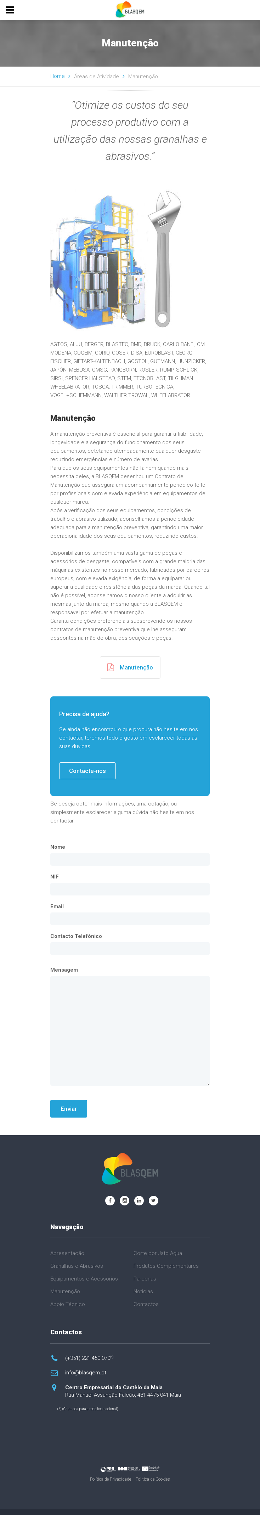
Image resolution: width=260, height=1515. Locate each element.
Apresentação (67, 1253)
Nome (57, 847)
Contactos (146, 1304)
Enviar (69, 1108)
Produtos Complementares (166, 1266)
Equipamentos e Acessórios (84, 1279)
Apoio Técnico (67, 1304)
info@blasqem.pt (85, 1372)
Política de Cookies (153, 1479)
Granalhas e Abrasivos (76, 1266)
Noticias (143, 1291)
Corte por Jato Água (158, 1253)
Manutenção (130, 667)
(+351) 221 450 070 (89, 1358)
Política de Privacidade (110, 1479)
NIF (54, 877)
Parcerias (145, 1279)
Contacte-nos (87, 770)
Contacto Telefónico (76, 936)
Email (57, 906)
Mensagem (64, 970)
